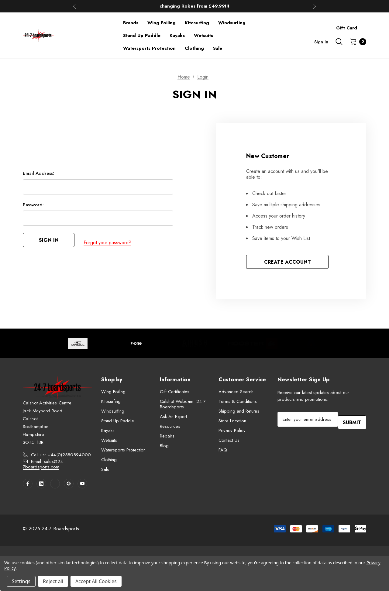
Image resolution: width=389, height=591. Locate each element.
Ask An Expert (173, 418)
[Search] (339, 41)
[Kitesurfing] (197, 22)
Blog (164, 447)
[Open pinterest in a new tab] (69, 485)
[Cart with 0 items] (356, 41)
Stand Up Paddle (117, 422)
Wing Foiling (113, 393)
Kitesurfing (111, 403)
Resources (170, 427)
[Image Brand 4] (252, 345)
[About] (366, 25)
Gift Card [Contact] (346, 28)
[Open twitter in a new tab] (55, 485)
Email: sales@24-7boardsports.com (43, 466)
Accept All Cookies (96, 581)
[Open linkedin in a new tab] (41, 485)
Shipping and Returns (239, 412)
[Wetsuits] (203, 35)
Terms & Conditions (238, 403)
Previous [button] (74, 6)
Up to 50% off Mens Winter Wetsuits (194, 6)
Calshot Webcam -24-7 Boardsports (183, 406)
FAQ (223, 451)
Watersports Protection (123, 451)
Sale (105, 471)
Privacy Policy (232, 432)
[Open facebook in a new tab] (28, 485)
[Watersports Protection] (149, 48)
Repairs (167, 437)
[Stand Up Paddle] (142, 35)
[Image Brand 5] (311, 345)
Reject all (53, 581)
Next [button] (314, 6)
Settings (21, 581)
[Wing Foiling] (161, 22)
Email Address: (38, 175)
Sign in (321, 42)
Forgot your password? (107, 243)
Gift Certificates (174, 393)
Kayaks (108, 432)
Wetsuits (109, 441)
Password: (33, 207)
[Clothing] (194, 48)
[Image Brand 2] (136, 345)
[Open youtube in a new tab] (82, 485)
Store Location (232, 422)
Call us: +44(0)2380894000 (61, 456)
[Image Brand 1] (77, 345)
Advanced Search (236, 393)
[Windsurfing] (232, 22)
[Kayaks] (177, 35)
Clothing (109, 461)
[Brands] (131, 22)
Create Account (287, 262)
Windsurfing (112, 412)
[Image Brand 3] (194, 345)
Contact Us (229, 441)
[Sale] (217, 48)
